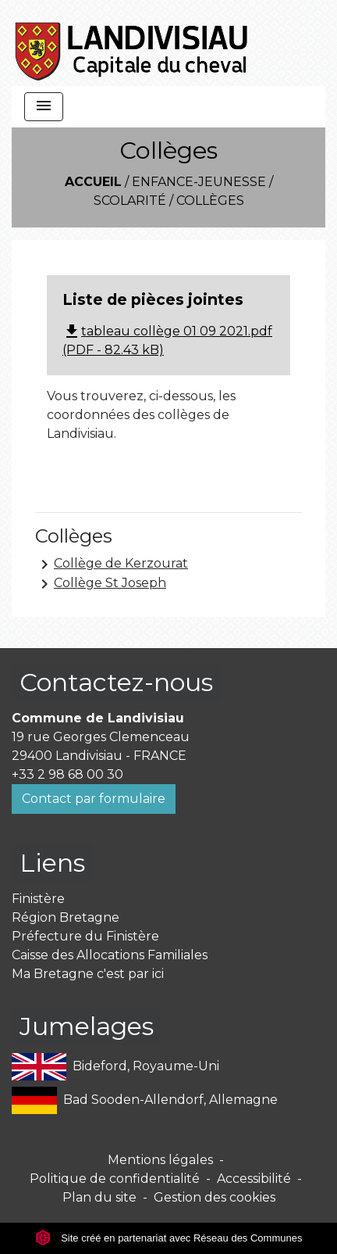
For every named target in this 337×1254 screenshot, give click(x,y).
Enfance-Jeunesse (199, 181)
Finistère (38, 898)
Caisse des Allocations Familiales (110, 955)
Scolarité (130, 200)
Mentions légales (160, 1159)
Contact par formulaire (93, 798)
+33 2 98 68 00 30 (67, 774)
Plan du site (99, 1197)
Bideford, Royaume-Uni (115, 1066)
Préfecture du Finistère (85, 936)
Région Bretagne (65, 917)
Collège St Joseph (100, 584)
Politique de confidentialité (115, 1178)
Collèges (210, 200)
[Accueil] (132, 43)
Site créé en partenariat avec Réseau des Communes (169, 1238)
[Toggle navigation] (43, 106)
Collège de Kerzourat (111, 564)
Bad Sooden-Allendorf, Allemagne (145, 1100)
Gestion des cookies (214, 1197)
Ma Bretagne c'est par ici (88, 973)
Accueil (93, 181)
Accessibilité (254, 1178)
